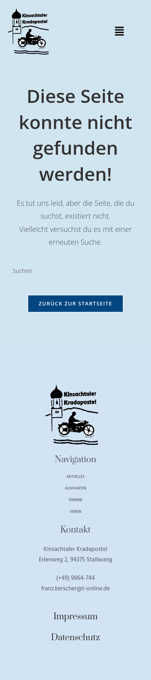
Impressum (76, 616)
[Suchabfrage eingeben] (76, 271)
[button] (119, 31)
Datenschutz (75, 637)
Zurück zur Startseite (75, 303)
